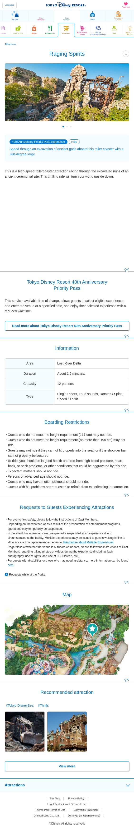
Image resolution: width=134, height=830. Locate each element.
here (11, 565)
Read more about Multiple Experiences (88, 542)
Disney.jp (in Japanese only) (85, 815)
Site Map (54, 798)
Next (122, 126)
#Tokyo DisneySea (20, 705)
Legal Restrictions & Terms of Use (66, 804)
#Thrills (43, 705)
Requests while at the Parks (27, 574)
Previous (12, 126)
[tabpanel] (67, 94)
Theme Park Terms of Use (49, 810)
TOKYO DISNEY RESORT (66, 4)
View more (67, 766)
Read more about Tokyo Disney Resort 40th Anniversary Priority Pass (67, 326)
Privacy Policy (77, 798)
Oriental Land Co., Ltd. (45, 815)
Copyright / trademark (87, 810)
